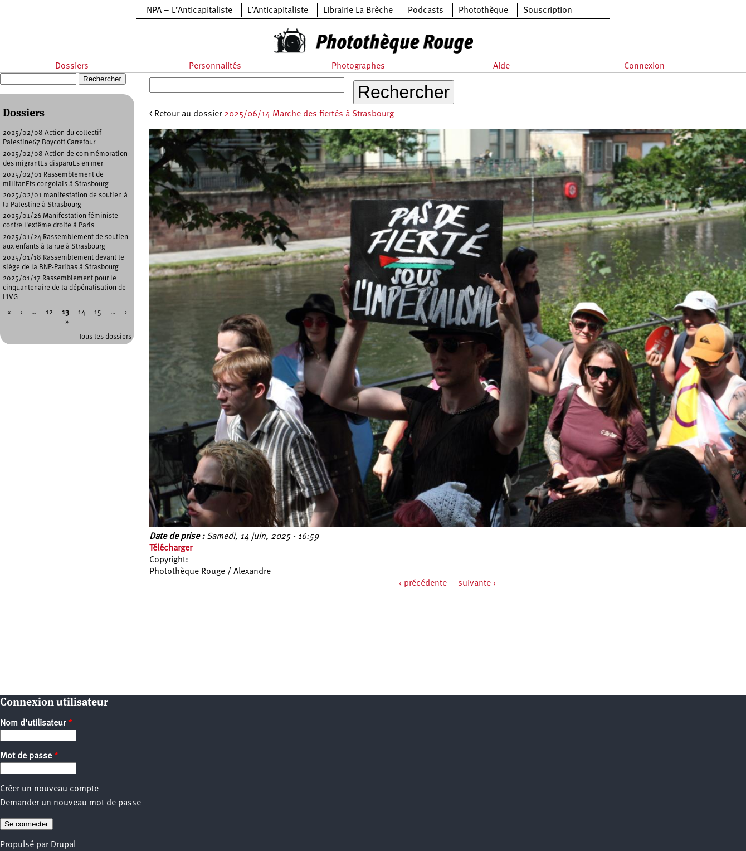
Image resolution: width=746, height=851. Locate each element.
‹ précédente (423, 583)
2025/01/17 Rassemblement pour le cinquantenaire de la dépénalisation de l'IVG (64, 288)
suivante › (477, 583)
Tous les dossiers (105, 337)
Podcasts (425, 10)
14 (81, 312)
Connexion (644, 66)
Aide (501, 66)
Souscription (547, 10)
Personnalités (215, 66)
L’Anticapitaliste (277, 10)
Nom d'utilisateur (36, 723)
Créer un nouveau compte (49, 789)
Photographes (358, 66)
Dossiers (72, 66)
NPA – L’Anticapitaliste (189, 10)
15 (97, 312)
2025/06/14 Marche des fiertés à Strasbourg (309, 114)
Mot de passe (29, 756)
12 (49, 312)
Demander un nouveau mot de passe (70, 803)
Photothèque (483, 10)
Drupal (63, 844)
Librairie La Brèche (358, 10)
